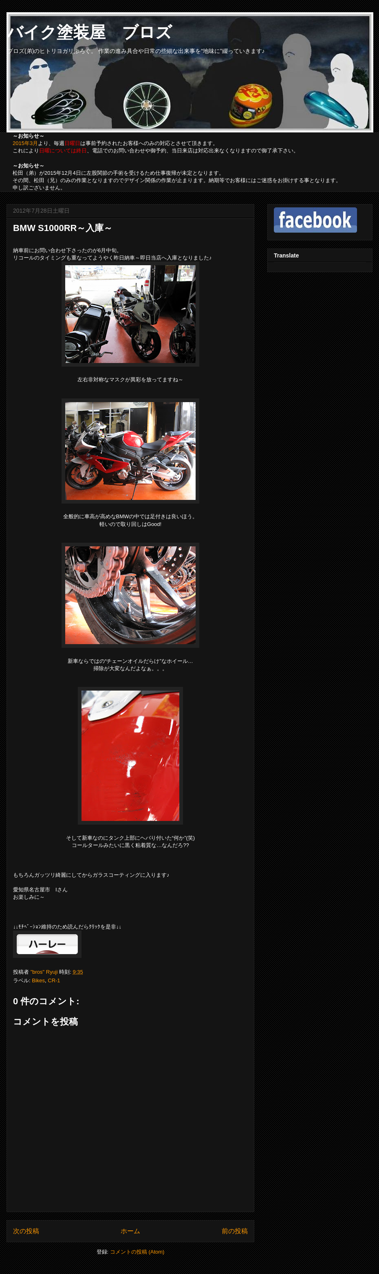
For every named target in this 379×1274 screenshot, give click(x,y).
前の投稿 (235, 1231)
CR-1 (54, 980)
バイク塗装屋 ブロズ (89, 32)
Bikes (38, 980)
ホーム (130, 1231)
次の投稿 (26, 1231)
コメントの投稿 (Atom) (137, 1252)
